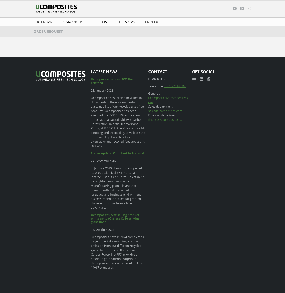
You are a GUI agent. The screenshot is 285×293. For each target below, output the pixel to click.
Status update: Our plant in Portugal (117, 153)
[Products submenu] (108, 22)
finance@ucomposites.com (166, 120)
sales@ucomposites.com (165, 111)
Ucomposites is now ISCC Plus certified (112, 81)
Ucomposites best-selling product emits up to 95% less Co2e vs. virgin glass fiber (116, 218)
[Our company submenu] (53, 22)
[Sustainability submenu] (84, 22)
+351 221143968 (175, 86)
